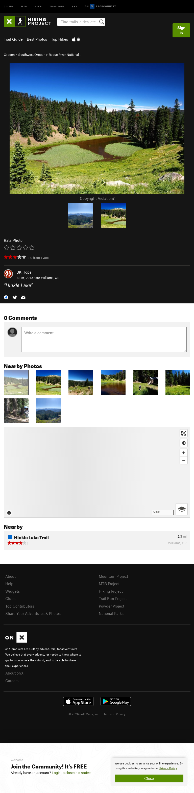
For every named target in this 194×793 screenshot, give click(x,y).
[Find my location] (183, 443)
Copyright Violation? (97, 198)
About (10, 576)
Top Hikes (59, 39)
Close (149, 778)
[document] (149, 771)
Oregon (9, 55)
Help (9, 583)
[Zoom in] (183, 452)
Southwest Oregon (31, 55)
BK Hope (24, 272)
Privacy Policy (168, 768)
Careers (11, 680)
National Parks (111, 613)
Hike (38, 6)
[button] (6, 297)
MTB (24, 6)
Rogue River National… (65, 55)
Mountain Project (113, 576)
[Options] (181, 509)
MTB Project (109, 583)
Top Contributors (19, 606)
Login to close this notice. (71, 773)
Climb (8, 6)
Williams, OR (50, 278)
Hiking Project (111, 591)
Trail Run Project (113, 598)
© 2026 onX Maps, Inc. (83, 714)
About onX (14, 673)
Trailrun (57, 6)
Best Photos (37, 39)
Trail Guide (13, 39)
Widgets (12, 591)
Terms (108, 714)
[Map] (97, 472)
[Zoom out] (183, 460)
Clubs (10, 598)
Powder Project (111, 606)
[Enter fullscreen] (183, 433)
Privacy (121, 714)
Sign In (181, 30)
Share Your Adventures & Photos (33, 613)
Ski (74, 6)
